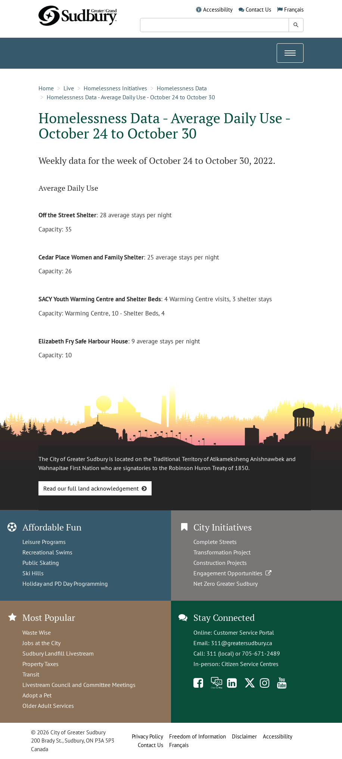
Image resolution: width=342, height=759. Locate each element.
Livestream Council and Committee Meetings (79, 684)
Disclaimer (244, 736)
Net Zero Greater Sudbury (225, 583)
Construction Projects (220, 562)
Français (294, 9)
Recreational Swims (47, 552)
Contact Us (258, 9)
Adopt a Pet (37, 695)
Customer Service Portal (244, 632)
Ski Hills (33, 573)
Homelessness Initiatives (115, 88)
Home (46, 88)
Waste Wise (36, 632)
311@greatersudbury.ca (241, 643)
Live (68, 88)
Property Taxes (40, 664)
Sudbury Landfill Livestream (58, 653)
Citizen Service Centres (250, 664)
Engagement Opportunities (233, 573)
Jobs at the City (41, 643)
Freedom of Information (197, 736)
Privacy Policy (147, 736)
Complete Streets (215, 541)
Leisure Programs (44, 541)
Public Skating (40, 562)
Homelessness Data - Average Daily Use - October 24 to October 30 (131, 97)
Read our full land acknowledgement (91, 488)
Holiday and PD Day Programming (65, 583)
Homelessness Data (182, 88)
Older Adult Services (48, 705)
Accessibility (218, 9)
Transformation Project (222, 552)
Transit (30, 674)
